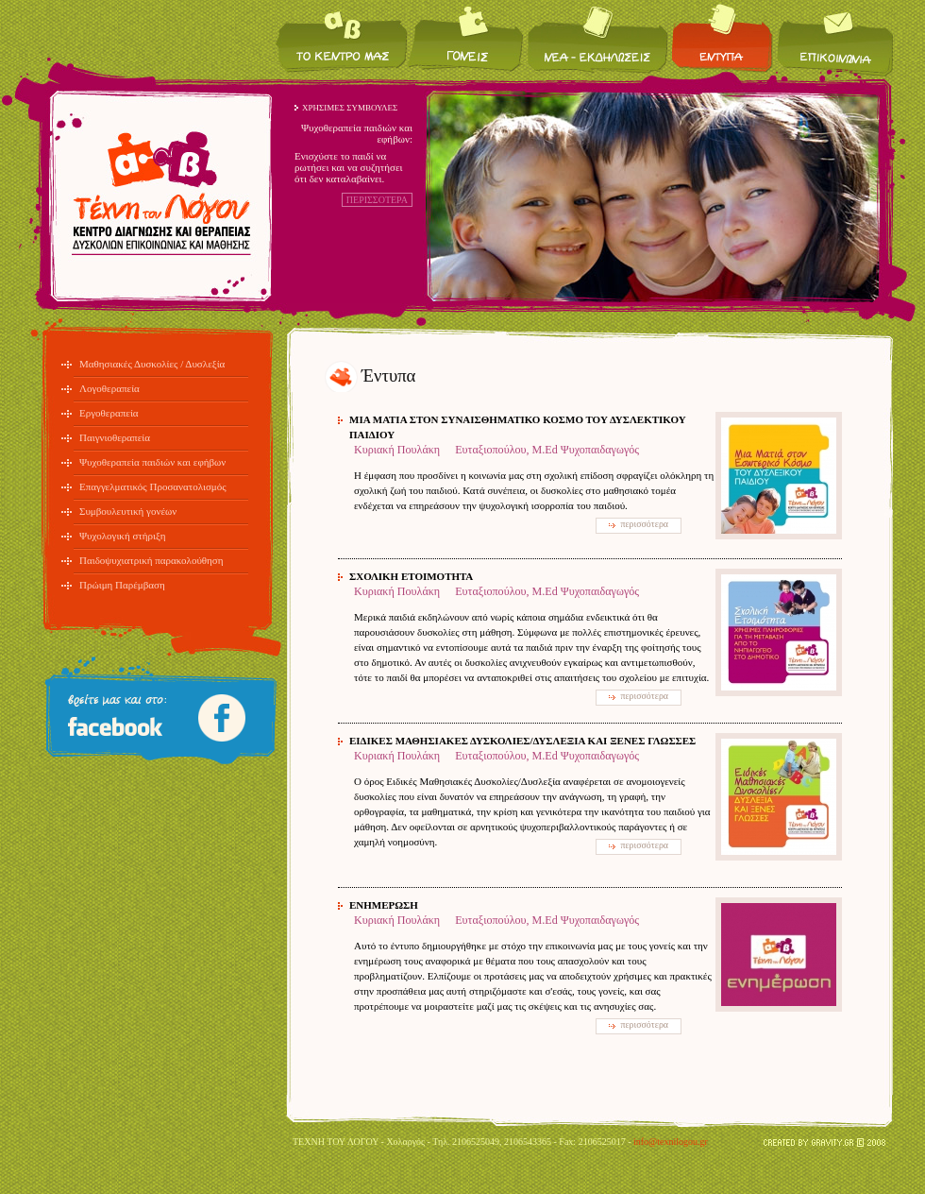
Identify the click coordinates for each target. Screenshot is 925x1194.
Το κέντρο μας (342, 38)
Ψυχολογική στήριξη (122, 535)
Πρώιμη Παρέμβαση (122, 584)
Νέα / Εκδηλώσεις (598, 38)
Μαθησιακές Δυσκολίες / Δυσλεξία (152, 363)
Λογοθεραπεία (109, 388)
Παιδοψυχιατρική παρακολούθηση (151, 560)
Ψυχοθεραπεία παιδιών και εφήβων (152, 462)
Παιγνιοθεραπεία (114, 437)
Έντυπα (722, 38)
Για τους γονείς (467, 38)
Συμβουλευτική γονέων (128, 511)
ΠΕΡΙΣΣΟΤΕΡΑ (377, 200)
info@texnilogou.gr (670, 1141)
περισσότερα (644, 524)
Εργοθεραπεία (109, 412)
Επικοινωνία (834, 38)
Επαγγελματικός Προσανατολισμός (153, 486)
